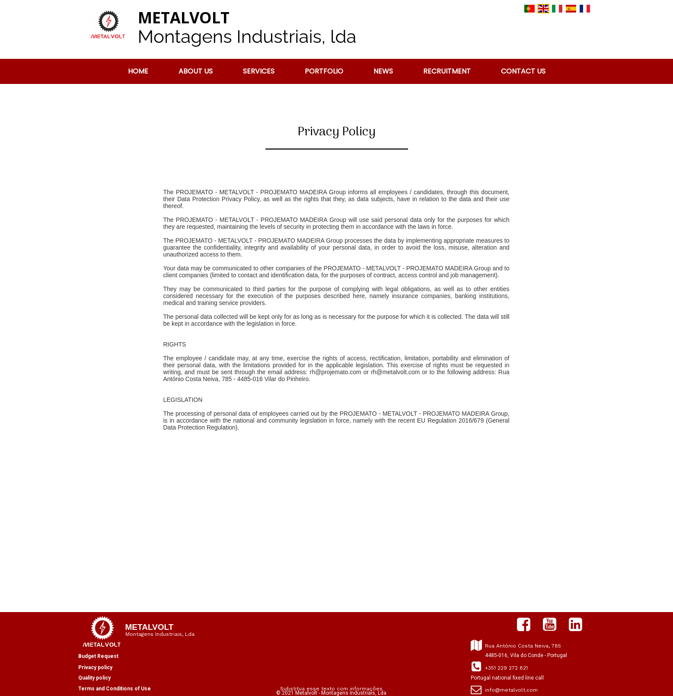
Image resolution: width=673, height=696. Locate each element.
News (383, 71)
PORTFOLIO (324, 71)
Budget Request (98, 656)
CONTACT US (523, 71)
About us (196, 71)
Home (138, 71)
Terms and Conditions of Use (114, 689)
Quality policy (94, 678)
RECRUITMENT (447, 71)
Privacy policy (95, 667)
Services (258, 71)
